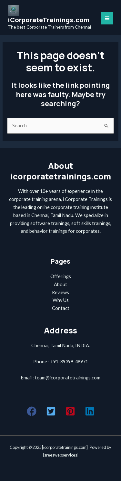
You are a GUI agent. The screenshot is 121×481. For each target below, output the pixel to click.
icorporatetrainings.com (64, 447)
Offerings (60, 276)
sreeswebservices (60, 455)
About (60, 284)
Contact (60, 308)
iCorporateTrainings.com (48, 19)
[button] (32, 411)
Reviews (60, 292)
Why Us (61, 300)
